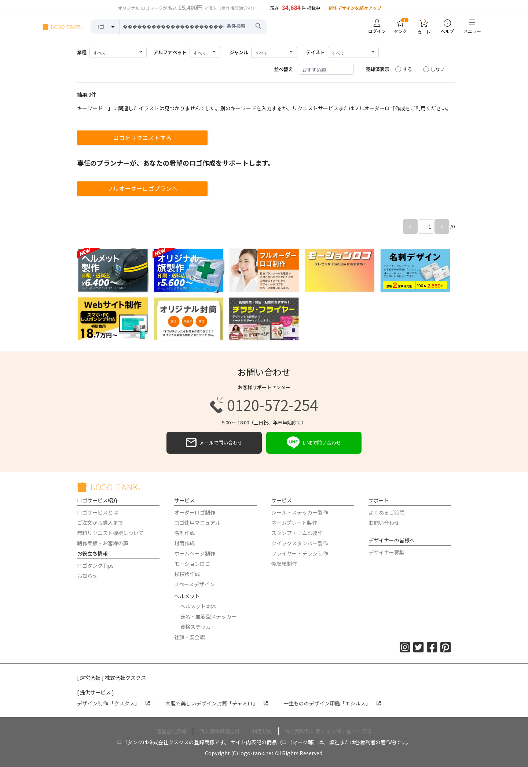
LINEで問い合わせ (314, 442)
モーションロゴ (192, 563)
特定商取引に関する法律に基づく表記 (328, 731)
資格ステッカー (198, 626)
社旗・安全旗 (189, 637)
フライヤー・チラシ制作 (299, 553)
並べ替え (283, 69)
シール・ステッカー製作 (299, 512)
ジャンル (239, 52)
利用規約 (262, 731)
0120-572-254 (264, 405)
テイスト (315, 52)
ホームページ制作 (194, 553)
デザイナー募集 (386, 552)
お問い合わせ (383, 522)
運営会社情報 (171, 731)
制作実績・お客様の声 (102, 543)
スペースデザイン (194, 584)
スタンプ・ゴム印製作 (297, 532)
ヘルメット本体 (198, 606)
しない (434, 69)
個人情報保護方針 (219, 731)
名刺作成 (184, 532)
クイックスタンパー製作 (299, 543)
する (403, 69)
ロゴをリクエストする (142, 137)
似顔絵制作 (284, 563)
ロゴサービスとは (97, 512)
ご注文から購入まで (100, 522)
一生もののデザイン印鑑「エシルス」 (332, 703)
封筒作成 (184, 543)
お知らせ (87, 575)
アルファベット (170, 52)
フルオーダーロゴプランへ (142, 188)
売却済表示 (377, 69)
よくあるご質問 (386, 512)
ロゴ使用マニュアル (197, 522)
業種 (82, 52)
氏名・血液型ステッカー (208, 616)
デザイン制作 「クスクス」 (113, 703)
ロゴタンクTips (95, 565)
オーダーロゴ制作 (194, 512)
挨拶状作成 (187, 574)
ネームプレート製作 (294, 522)
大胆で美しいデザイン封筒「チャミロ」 (216, 703)
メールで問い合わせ (214, 442)
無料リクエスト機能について (110, 532)
